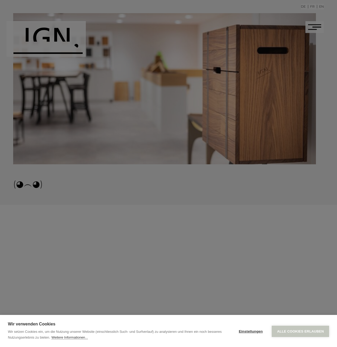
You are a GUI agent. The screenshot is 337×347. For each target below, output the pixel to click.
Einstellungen (251, 331)
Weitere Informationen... (69, 337)
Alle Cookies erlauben (300, 331)
